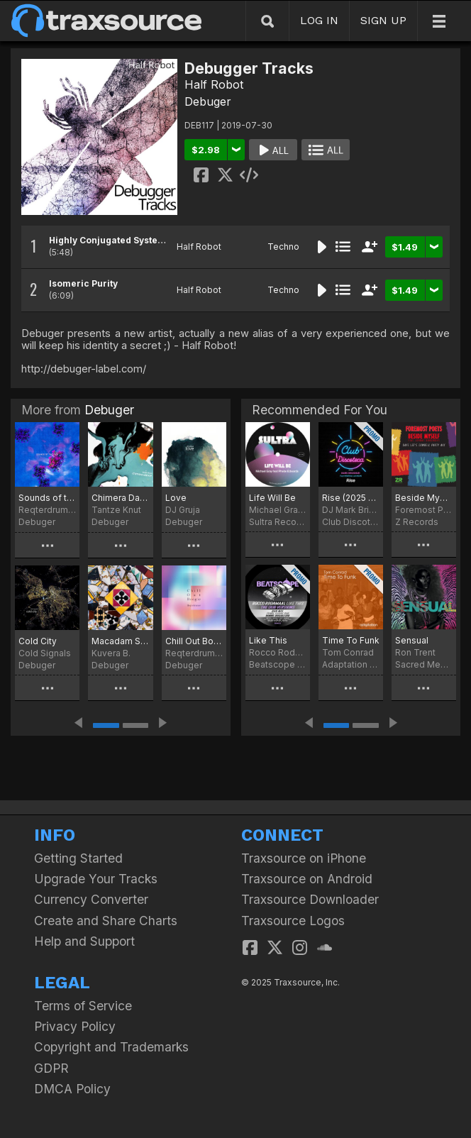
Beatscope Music (277, 664)
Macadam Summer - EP (120, 641)
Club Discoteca (350, 521)
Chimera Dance (120, 497)
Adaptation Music (350, 664)
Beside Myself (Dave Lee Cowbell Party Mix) (424, 497)
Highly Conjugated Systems (110, 240)
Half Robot (213, 84)
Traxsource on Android (306, 878)
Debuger (207, 101)
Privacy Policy (75, 1026)
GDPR (51, 1068)
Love (176, 497)
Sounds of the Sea (47, 497)
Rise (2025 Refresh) (350, 497)
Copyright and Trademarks (111, 1046)
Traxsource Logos (293, 920)
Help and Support (84, 941)
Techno (283, 246)
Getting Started (78, 858)
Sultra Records (277, 521)
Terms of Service (83, 1005)
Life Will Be (272, 497)
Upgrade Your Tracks (95, 878)
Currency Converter (91, 899)
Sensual (411, 640)
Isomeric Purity (83, 283)
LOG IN (319, 20)
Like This (268, 640)
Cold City (37, 641)
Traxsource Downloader (310, 899)
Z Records (416, 521)
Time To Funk (350, 640)
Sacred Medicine (424, 664)
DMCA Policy (72, 1088)
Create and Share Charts (105, 920)
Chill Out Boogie (194, 641)
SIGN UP (383, 20)
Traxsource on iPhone (303, 858)
